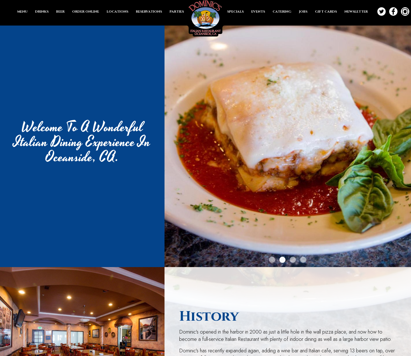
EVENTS (258, 11)
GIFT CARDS (326, 11)
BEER (60, 11)
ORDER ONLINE (86, 11)
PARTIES (177, 11)
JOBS (303, 11)
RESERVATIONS (149, 11)
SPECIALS (236, 11)
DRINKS (42, 11)
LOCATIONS (118, 11)
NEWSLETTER (356, 11)
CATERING (282, 11)
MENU (22, 11)
